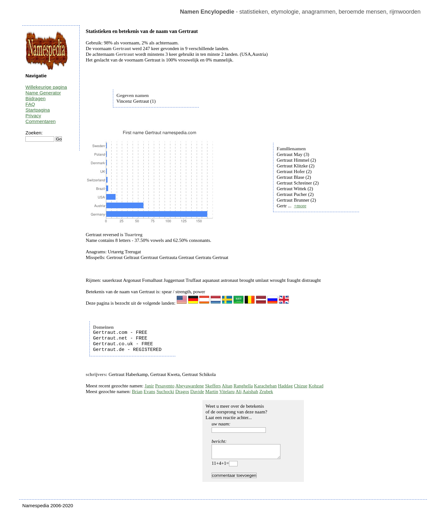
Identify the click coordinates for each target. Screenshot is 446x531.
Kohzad (316, 385)
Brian (137, 391)
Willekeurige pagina (46, 87)
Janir (149, 385)
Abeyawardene (189, 385)
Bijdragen (35, 98)
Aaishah (250, 391)
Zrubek (266, 391)
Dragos (182, 391)
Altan (227, 385)
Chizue (301, 385)
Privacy (33, 115)
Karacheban (265, 385)
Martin (211, 391)
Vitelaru (226, 391)
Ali (238, 391)
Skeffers (213, 385)
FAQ (30, 104)
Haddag (285, 385)
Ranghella (243, 385)
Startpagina (37, 110)
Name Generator (43, 92)
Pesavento (164, 385)
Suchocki (165, 391)
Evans (149, 391)
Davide (197, 391)
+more (300, 205)
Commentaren (40, 121)
